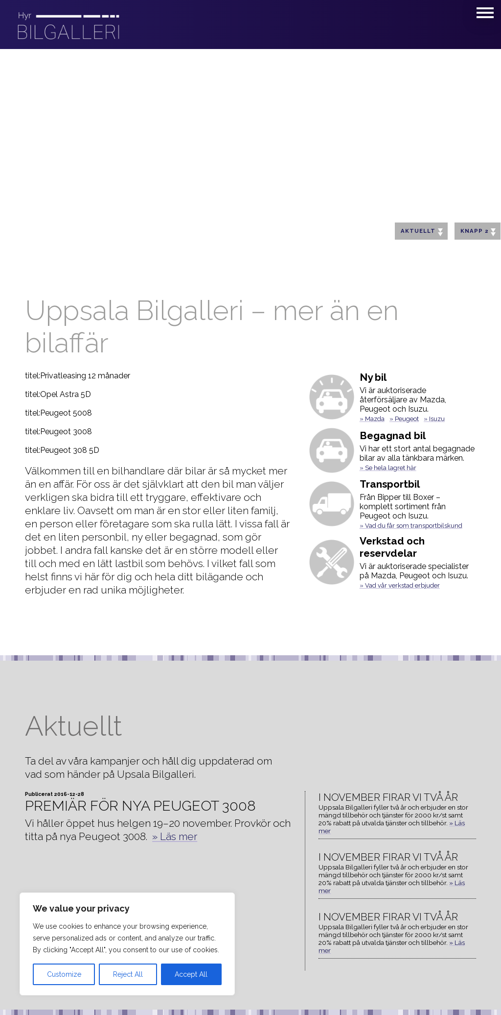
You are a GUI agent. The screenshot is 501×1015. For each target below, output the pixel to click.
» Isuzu (434, 418)
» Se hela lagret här (388, 467)
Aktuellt (422, 231)
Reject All (128, 974)
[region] (127, 943)
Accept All (191, 974)
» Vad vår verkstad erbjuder (400, 585)
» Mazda (372, 418)
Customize (64, 974)
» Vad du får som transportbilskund (411, 525)
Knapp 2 (478, 231)
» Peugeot (404, 418)
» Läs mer (174, 836)
